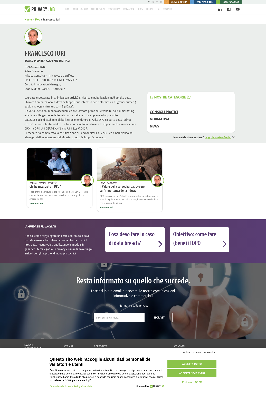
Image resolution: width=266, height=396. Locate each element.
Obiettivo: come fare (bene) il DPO (194, 239)
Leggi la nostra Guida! (218, 137)
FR (157, 2)
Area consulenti (175, 2)
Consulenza (114, 9)
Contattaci (168, 9)
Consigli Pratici (164, 111)
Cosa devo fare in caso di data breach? (132, 239)
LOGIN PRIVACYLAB (227, 2)
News (154, 126)
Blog (140, 9)
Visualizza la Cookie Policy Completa (71, 386)
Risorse (149, 9)
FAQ (158, 9)
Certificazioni (98, 9)
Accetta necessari (192, 373)
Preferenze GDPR (192, 382)
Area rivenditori (201, 2)
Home (67, 9)
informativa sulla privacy (133, 305)
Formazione (129, 9)
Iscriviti (159, 317)
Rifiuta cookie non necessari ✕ (199, 352)
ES (161, 2)
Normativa (159, 119)
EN (152, 2)
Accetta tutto (192, 364)
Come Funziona (80, 9)
